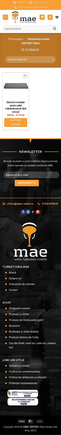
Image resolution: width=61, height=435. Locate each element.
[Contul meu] (50, 17)
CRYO (33, 430)
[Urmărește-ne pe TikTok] (33, 212)
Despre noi (15, 278)
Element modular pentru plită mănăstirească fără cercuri (15, 107)
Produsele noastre (19, 308)
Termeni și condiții (19, 365)
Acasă (12, 272)
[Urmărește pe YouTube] (38, 212)
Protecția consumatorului (23, 383)
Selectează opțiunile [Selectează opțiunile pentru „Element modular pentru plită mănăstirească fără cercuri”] (15, 122)
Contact (13, 290)
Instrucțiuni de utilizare (22, 284)
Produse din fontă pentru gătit (26, 320)
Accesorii (14, 325)
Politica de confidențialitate (24, 371)
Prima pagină (15, 39)
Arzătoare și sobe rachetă (23, 331)
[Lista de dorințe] (57, 17)
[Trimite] (54, 29)
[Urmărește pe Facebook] (23, 212)
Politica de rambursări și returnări (28, 377)
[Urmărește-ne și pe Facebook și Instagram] (28, 212)
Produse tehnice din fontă (23, 337)
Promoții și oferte (19, 314)
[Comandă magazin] (30, 59)
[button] (5, 17)
